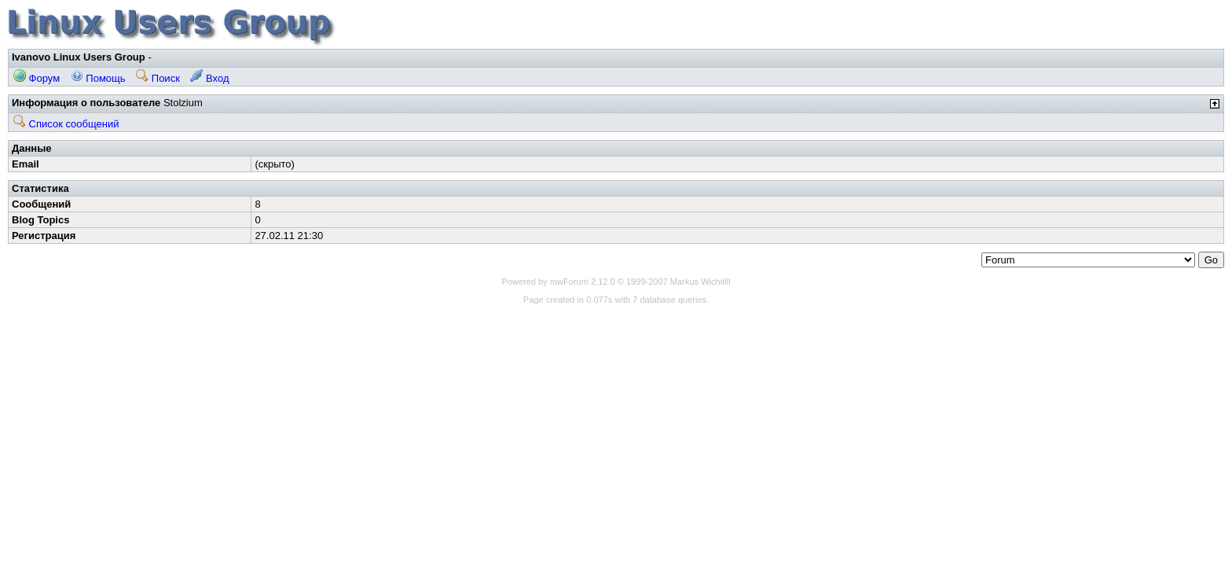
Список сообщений (66, 124)
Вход (209, 78)
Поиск (158, 78)
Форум (36, 78)
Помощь (98, 78)
